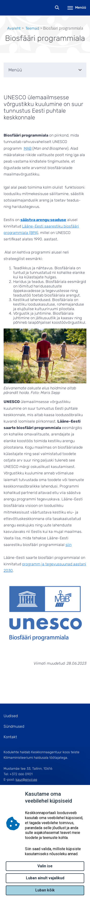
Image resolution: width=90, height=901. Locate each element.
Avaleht (14, 28)
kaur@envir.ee (26, 780)
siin (69, 544)
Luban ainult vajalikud (45, 878)
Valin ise (45, 866)
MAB (27, 148)
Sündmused (14, 726)
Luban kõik (45, 890)
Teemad (32, 28)
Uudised (11, 716)
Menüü (76, 7)
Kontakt (10, 737)
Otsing (57, 8)
